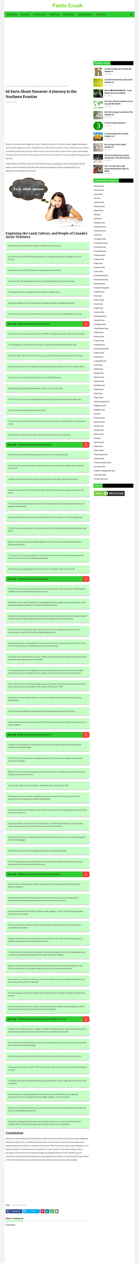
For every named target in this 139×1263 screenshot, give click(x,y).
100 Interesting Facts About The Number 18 (119, 113)
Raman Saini (11, 102)
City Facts (98, 235)
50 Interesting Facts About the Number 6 (118, 70)
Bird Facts (98, 219)
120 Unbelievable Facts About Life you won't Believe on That (41, 1019)
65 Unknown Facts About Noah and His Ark (34, 445)
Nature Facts (99, 381)
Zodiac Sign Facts (101, 479)
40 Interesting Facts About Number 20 (116, 135)
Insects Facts (99, 353)
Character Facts (100, 227)
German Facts (99, 320)
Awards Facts (99, 206)
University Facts (100, 475)
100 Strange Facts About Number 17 (115, 145)
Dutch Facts (98, 271)
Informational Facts (18, 86)
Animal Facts (99, 186)
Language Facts (100, 361)
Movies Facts (99, 377)
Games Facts (99, 312)
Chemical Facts (100, 231)
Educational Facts (101, 276)
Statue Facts (99, 450)
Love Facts (98, 365)
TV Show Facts (99, 467)
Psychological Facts (101, 402)
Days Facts (98, 263)
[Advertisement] (47, 53)
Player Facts (98, 398)
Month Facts (99, 373)
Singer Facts (99, 430)
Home (8, 86)
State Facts (98, 446)
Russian (97, 414)
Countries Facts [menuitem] (39, 14)
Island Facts (98, 357)
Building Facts (99, 223)
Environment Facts (101, 280)
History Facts (99, 337)
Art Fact (97, 198)
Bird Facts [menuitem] (25, 14)
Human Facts (99, 341)
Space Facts (99, 434)
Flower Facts (99, 300)
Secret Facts (99, 426)
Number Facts (99, 385)
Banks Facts (98, 210)
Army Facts (98, 194)
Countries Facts (100, 251)
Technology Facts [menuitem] (85, 14)
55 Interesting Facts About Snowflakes (32, 579)
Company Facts (100, 239)
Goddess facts (100, 324)
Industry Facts (99, 345)
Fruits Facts (98, 308)
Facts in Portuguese (101, 288)
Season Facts (99, 422)
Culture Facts (99, 259)
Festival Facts (99, 292)
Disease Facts (99, 267)
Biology (97, 215)
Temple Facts (99, 459)
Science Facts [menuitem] (68, 14)
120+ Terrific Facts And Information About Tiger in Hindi (117, 168)
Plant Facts (98, 393)
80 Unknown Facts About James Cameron (34, 735)
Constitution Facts (101, 243)
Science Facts (99, 418)
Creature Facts (99, 255)
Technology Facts (100, 454)
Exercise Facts (99, 284)
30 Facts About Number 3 (115, 123)
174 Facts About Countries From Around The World (118, 102)
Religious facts (100, 406)
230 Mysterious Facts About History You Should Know (38, 874)
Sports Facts (99, 442)
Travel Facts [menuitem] (101, 14)
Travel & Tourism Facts (102, 463)
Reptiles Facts (99, 410)
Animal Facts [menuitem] (12, 14)
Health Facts (99, 332)
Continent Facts (100, 247)
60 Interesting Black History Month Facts (33, 324)
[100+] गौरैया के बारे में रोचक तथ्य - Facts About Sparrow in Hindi (118, 91)
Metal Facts (98, 369)
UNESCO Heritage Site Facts (104, 471)
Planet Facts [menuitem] (54, 14)
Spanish (97, 438)
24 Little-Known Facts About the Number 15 (119, 81)
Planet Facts (98, 389)
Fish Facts (98, 296)
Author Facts (99, 202)
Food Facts (98, 304)
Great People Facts (101, 328)
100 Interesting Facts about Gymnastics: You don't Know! (117, 156)
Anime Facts (99, 190)
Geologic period (100, 316)
